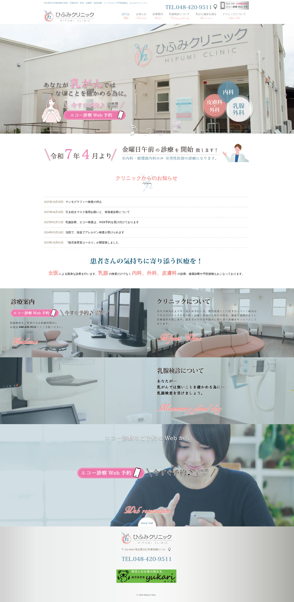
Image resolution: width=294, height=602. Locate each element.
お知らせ (141, 16)
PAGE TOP (147, 523)
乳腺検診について (179, 16)
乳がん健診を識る (206, 16)
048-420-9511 (27, 327)
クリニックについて (234, 16)
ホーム (126, 16)
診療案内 (158, 16)
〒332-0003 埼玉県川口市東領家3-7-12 (144, 549)
